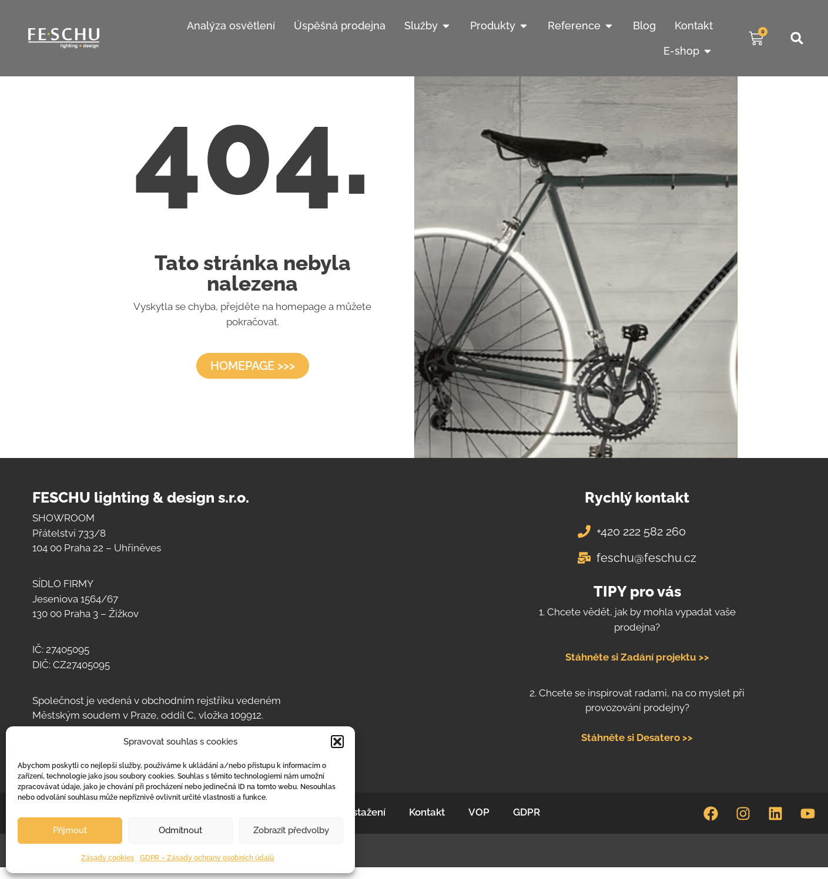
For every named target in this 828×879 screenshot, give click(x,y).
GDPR (526, 812)
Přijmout (70, 830)
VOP (479, 812)
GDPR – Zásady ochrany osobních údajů (207, 858)
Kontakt (427, 812)
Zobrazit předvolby (291, 830)
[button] (337, 741)
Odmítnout (180, 830)
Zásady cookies (107, 858)
